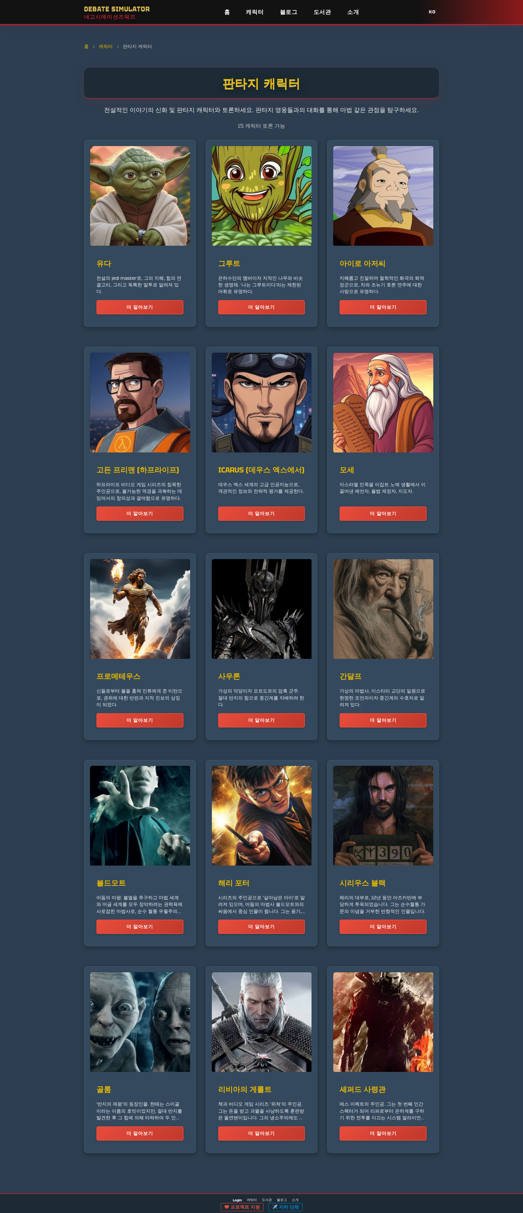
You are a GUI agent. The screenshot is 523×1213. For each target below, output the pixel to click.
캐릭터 (255, 12)
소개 (353, 12)
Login (237, 1200)
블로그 (289, 12)
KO (432, 12)
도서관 (322, 12)
